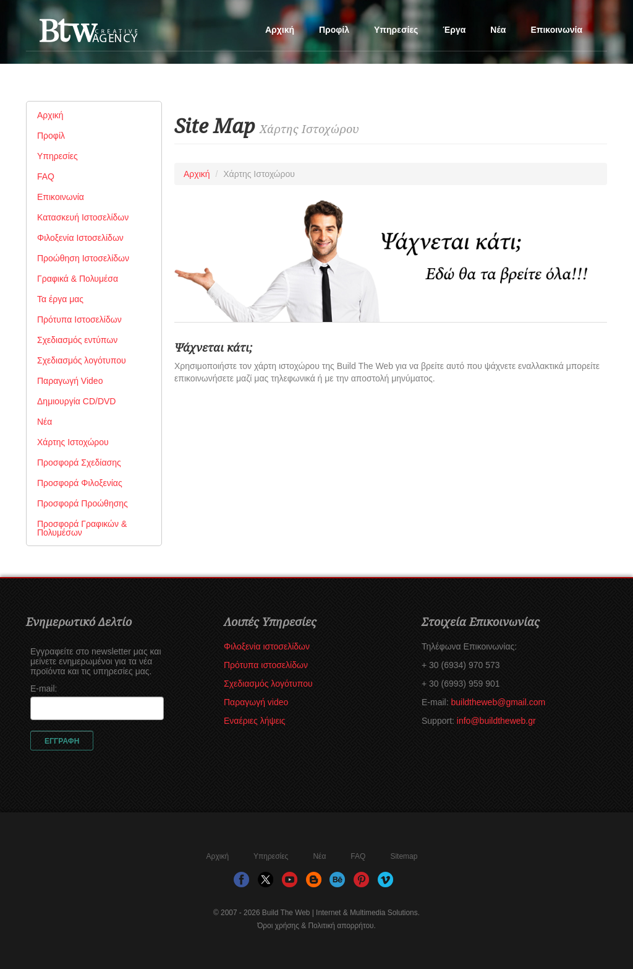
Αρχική (279, 30)
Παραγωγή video (256, 702)
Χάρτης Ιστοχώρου (73, 442)
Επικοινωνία (556, 30)
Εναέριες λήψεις (255, 721)
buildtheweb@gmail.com (498, 702)
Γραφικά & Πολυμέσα (77, 279)
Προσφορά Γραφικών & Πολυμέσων (82, 528)
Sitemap (403, 856)
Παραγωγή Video (70, 381)
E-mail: (43, 688)
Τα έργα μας (60, 299)
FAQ (45, 176)
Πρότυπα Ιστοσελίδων (79, 319)
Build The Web (112, 35)
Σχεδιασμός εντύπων (77, 340)
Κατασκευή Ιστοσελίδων (83, 217)
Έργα (454, 30)
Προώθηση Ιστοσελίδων (83, 258)
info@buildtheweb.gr (496, 721)
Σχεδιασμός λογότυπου (81, 360)
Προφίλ (334, 30)
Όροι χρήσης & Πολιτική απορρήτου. (316, 925)
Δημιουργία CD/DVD (76, 401)
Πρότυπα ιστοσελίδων (266, 665)
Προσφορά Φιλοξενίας (79, 483)
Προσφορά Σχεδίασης (79, 462)
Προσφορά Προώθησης (82, 503)
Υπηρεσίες (396, 30)
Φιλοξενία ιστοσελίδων (267, 646)
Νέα (498, 30)
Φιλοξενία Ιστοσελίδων (80, 238)
